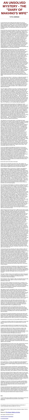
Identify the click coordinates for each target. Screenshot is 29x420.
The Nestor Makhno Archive (13, 412)
